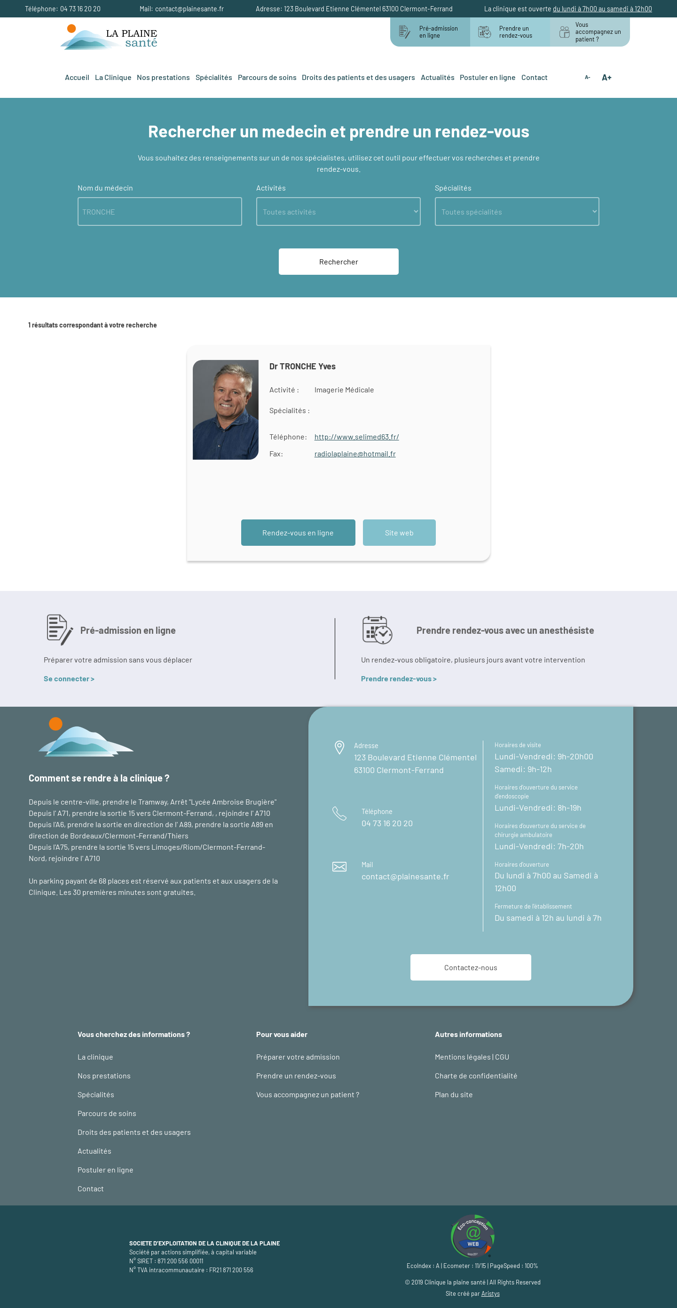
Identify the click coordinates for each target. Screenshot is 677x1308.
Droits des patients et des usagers (358, 76)
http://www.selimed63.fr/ (357, 436)
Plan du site (454, 1094)
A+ (607, 77)
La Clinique (113, 76)
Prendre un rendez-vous (296, 1075)
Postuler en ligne (488, 76)
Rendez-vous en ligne (298, 532)
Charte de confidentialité (476, 1075)
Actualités (438, 76)
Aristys (490, 1293)
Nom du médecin (105, 187)
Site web (399, 532)
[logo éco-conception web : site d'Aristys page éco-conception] (472, 1235)
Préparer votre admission (298, 1056)
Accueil (77, 76)
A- (587, 77)
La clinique (95, 1056)
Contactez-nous (470, 967)
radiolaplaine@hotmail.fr (355, 453)
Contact (534, 76)
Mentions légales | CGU (472, 1056)
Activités (271, 187)
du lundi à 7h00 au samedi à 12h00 (602, 9)
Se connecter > (69, 678)
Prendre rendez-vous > (399, 678)
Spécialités (214, 76)
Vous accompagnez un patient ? (307, 1094)
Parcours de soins (267, 76)
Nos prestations (163, 76)
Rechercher (338, 261)
